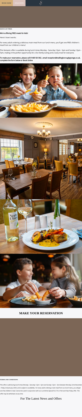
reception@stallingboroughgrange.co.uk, (63, 58)
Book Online (28, 60)
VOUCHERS (19, 3)
